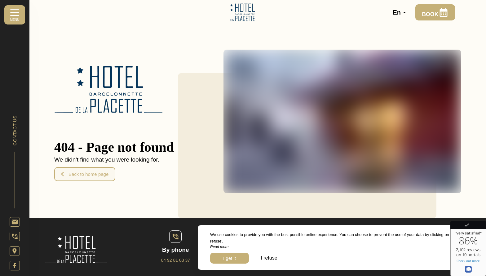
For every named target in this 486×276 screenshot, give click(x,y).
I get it (229, 258)
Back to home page (84, 174)
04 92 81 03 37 (175, 260)
